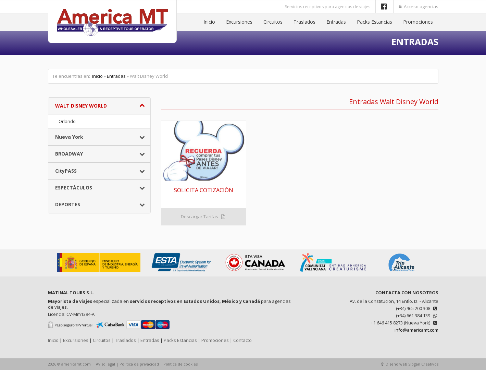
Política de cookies (180, 364)
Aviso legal (105, 364)
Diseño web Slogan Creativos (409, 364)
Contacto (242, 340)
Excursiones (239, 21)
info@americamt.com (416, 330)
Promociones (418, 21)
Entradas (336, 21)
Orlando (67, 121)
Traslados (304, 21)
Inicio (209, 21)
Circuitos (273, 21)
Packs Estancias (374, 21)
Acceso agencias (418, 6)
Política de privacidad (139, 364)
